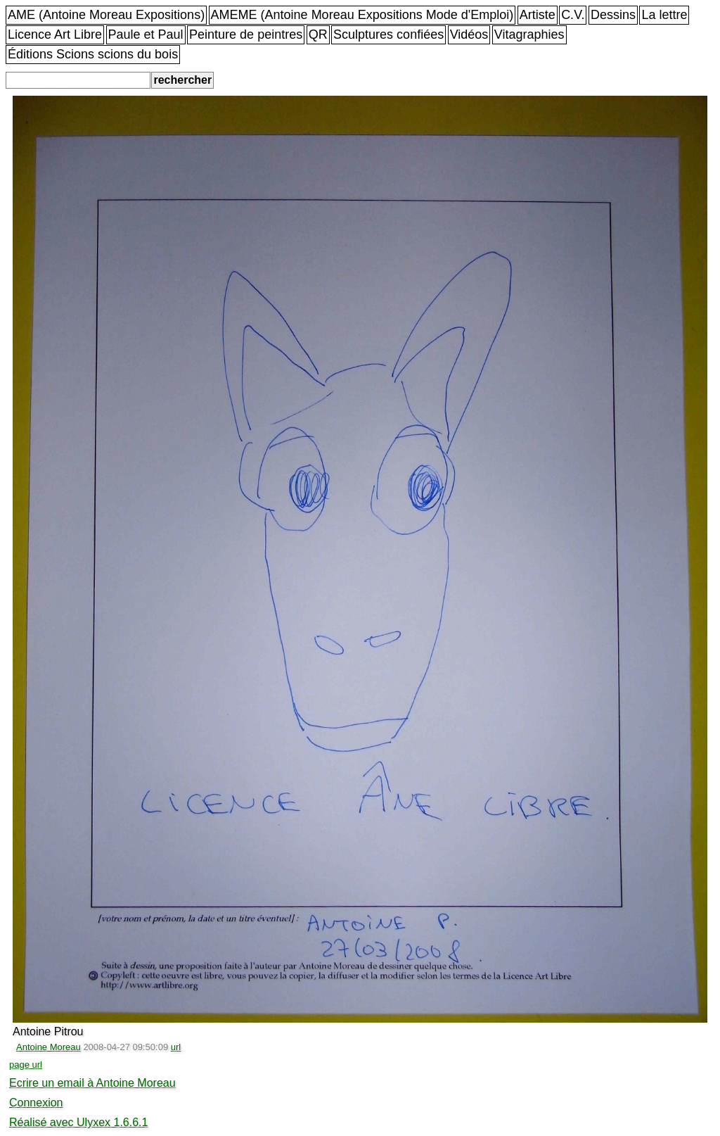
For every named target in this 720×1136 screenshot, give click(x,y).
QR (318, 34)
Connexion (36, 1103)
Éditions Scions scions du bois (93, 54)
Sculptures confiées (388, 34)
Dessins (613, 15)
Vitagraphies (529, 34)
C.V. (572, 15)
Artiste (537, 15)
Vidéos (469, 34)
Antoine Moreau (48, 1047)
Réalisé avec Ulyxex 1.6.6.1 (78, 1122)
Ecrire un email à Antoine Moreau (92, 1083)
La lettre (664, 15)
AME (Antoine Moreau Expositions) (106, 15)
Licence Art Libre (55, 34)
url (176, 1047)
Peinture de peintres (245, 34)
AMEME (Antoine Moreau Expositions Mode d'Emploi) (362, 15)
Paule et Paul (146, 34)
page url (25, 1064)
